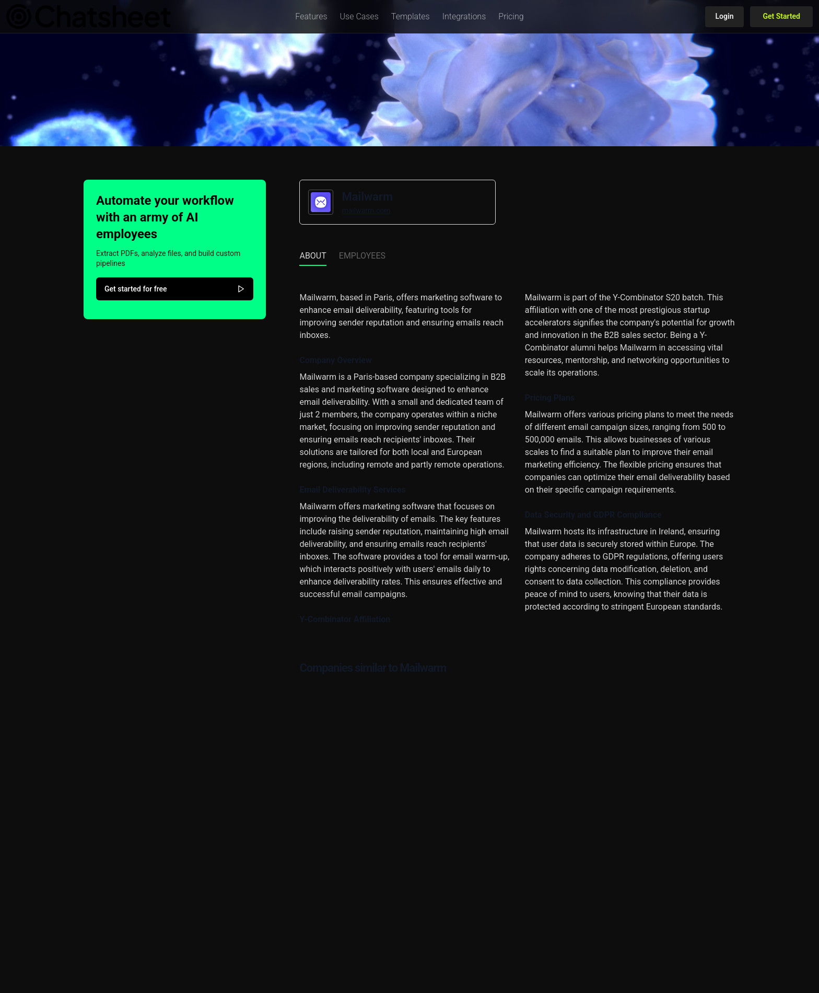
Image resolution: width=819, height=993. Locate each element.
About (312, 256)
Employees (362, 256)
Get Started (781, 16)
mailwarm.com (366, 210)
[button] (311, 16)
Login (725, 16)
